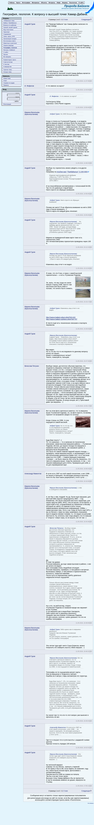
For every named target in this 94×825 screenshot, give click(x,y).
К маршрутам (7, 66)
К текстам (6, 64)
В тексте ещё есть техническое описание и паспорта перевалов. (66, 316)
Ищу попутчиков (8, 29)
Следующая (86, 19)
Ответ (5, 80)
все (66, 19)
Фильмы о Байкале (9, 50)
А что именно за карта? (55, 86)
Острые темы (7, 72)
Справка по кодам (8, 83)
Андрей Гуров (30, 24)
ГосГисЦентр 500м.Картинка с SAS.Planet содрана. (64, 99)
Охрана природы (8, 45)
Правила (6, 85)
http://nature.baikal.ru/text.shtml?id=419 (60, 317)
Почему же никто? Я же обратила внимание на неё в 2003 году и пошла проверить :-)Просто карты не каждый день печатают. (68, 205)
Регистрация (7, 104)
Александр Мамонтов (33, 474)
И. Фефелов (29, 86)
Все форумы (7, 56)
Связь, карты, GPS (9, 36)
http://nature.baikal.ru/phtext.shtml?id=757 (61, 319)
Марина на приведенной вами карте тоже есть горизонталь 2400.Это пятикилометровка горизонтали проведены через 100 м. (68, 232)
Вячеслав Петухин (32, 366)
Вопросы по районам (9, 25)
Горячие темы (7, 69)
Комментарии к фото (9, 60)
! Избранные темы (8, 20)
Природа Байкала (76, 5)
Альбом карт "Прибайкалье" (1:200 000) (72, 172)
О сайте (5, 52)
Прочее (5, 54)
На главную (91, 803)
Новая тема (6, 78)
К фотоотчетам (7, 62)
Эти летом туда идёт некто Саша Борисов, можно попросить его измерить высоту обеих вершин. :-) (65, 638)
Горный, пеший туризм (10, 27)
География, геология (10, 47)
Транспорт (6, 32)
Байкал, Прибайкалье (10, 23)
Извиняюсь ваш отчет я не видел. (64, 258)
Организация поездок (9, 38)
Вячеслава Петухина (82, 8)
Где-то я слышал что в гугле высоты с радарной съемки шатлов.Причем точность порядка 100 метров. (67, 735)
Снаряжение (7, 34)
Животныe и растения (10, 43)
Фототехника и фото (9, 41)
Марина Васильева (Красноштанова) (32, 113)
